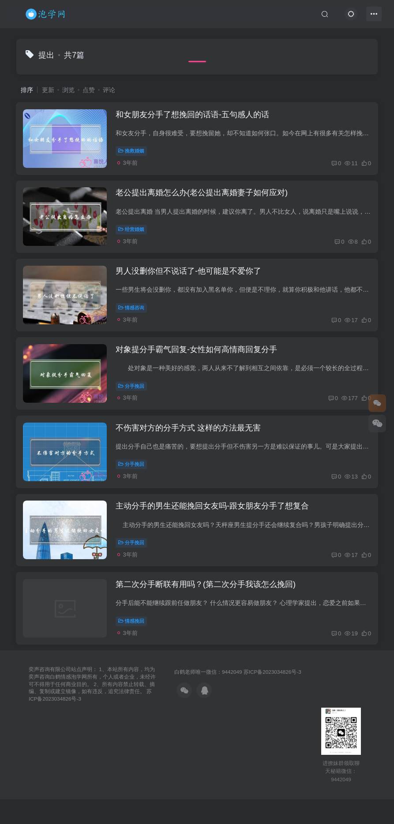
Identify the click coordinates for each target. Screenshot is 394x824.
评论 (109, 89)
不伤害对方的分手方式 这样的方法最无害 (190, 448)
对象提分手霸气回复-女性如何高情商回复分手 (198, 365)
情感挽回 (133, 650)
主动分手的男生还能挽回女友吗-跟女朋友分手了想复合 (214, 531)
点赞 (89, 89)
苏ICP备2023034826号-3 (272, 704)
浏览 (68, 89)
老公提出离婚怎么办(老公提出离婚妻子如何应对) (204, 200)
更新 (48, 89)
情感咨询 (133, 319)
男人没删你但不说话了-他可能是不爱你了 (190, 282)
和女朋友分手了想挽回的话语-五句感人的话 (194, 117)
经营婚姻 (133, 236)
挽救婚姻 (133, 153)
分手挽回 (133, 402)
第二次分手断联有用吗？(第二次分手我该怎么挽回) (208, 614)
